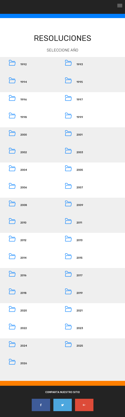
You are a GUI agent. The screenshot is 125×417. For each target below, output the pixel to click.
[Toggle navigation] (119, 5)
